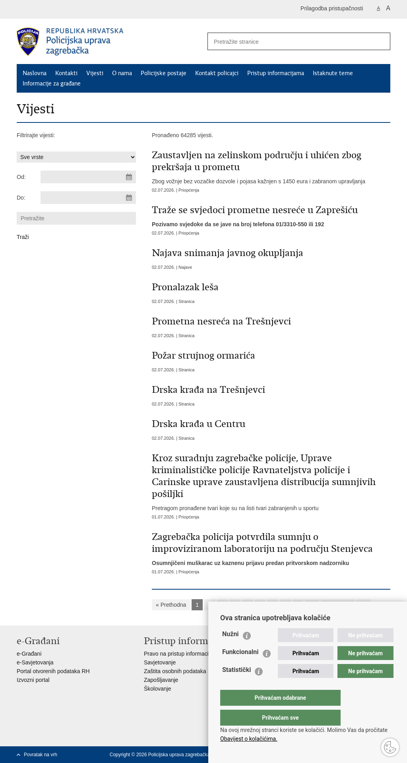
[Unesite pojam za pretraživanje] (287, 41)
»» (363, 605)
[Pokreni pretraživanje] (381, 41)
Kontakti (66, 73)
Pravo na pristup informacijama (182, 653)
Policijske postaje (163, 73)
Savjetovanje (160, 662)
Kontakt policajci (216, 73)
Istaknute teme (333, 73)
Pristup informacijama (275, 73)
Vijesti (94, 73)
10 (312, 605)
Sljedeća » (338, 605)
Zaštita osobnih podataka (175, 671)
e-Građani (29, 653)
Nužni (230, 650)
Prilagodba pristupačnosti (331, 8)
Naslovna (35, 73)
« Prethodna (171, 605)
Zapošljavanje (161, 680)
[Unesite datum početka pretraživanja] (88, 177)
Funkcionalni (240, 668)
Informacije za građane (52, 83)
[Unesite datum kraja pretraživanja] (88, 197)
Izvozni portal (33, 680)
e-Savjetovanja (35, 662)
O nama (122, 73)
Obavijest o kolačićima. (248, 739)
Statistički (236, 685)
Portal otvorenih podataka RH (53, 671)
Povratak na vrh (40, 754)
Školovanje (157, 688)
